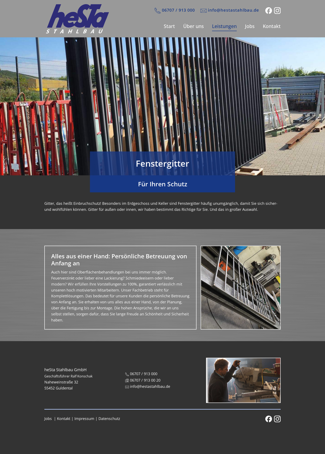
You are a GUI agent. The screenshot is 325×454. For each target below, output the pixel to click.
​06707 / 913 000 (174, 10)
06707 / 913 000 (141, 373)
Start (169, 26)
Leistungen (224, 26)
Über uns (193, 26)
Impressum (84, 418)
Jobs (250, 26)
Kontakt (272, 26)
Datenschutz (109, 418)
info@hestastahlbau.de (229, 10)
